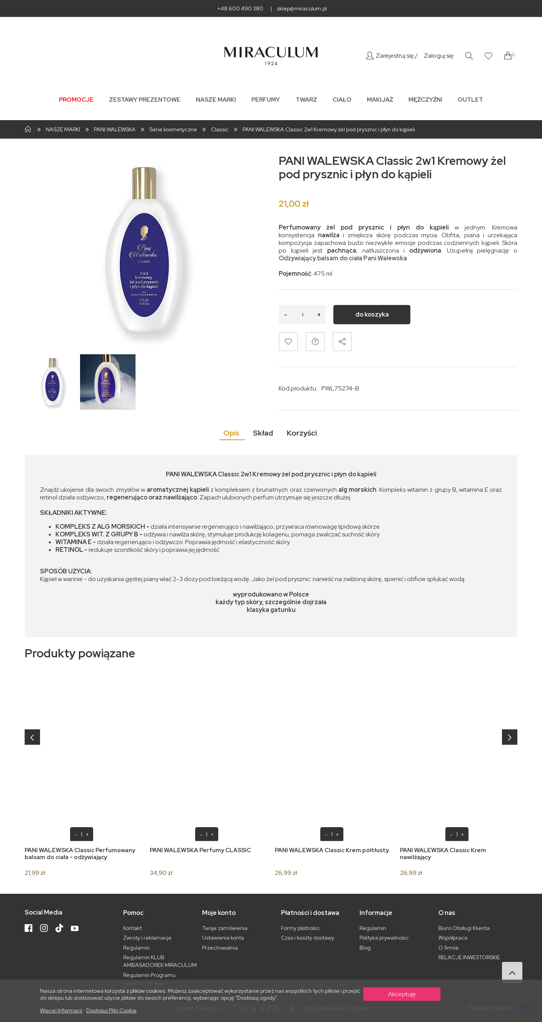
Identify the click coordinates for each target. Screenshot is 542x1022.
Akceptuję (402, 994)
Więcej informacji (61, 1010)
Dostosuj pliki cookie (111, 1010)
